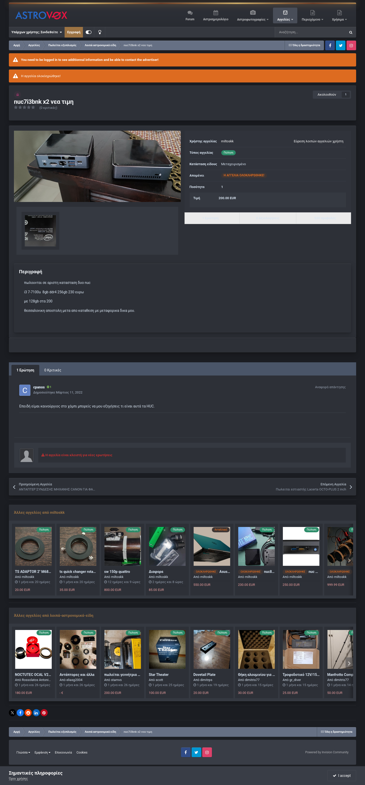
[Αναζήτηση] (297, 32)
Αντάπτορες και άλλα (77, 675)
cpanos (39, 387)
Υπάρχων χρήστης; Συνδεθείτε (36, 32)
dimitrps (206, 680)
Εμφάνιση (42, 752)
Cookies (82, 752)
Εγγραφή (73, 32)
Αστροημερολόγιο (215, 19)
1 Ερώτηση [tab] (25, 370)
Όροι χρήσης (18, 778)
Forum (190, 19)
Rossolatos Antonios (37, 680)
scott (159, 680)
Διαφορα (156, 572)
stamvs (116, 680)
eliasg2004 (74, 680)
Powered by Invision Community (327, 752)
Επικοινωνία (63, 752)
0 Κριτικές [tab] (52, 370)
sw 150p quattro (117, 572)
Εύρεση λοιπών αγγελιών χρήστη (318, 141)
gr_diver (295, 680)
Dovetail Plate (204, 675)
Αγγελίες (284, 19)
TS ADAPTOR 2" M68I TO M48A (40, 572)
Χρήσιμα (338, 19)
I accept (342, 776)
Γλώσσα (23, 752)
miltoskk (227, 141)
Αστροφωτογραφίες (251, 19)
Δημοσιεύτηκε (57, 392)
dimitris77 (252, 680)
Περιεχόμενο (311, 19)
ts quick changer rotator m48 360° (87, 572)
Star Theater (159, 675)
